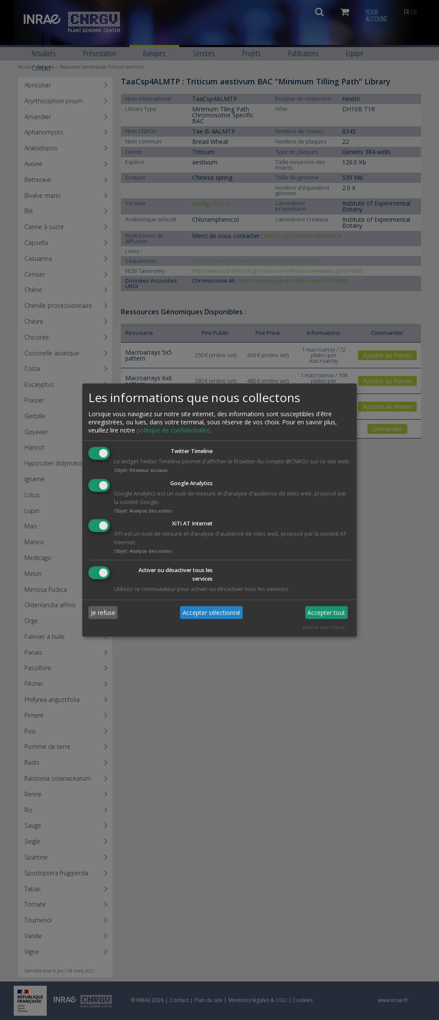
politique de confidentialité (173, 430)
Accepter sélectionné (212, 612)
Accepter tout (326, 612)
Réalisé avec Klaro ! (325, 627)
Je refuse (103, 612)
